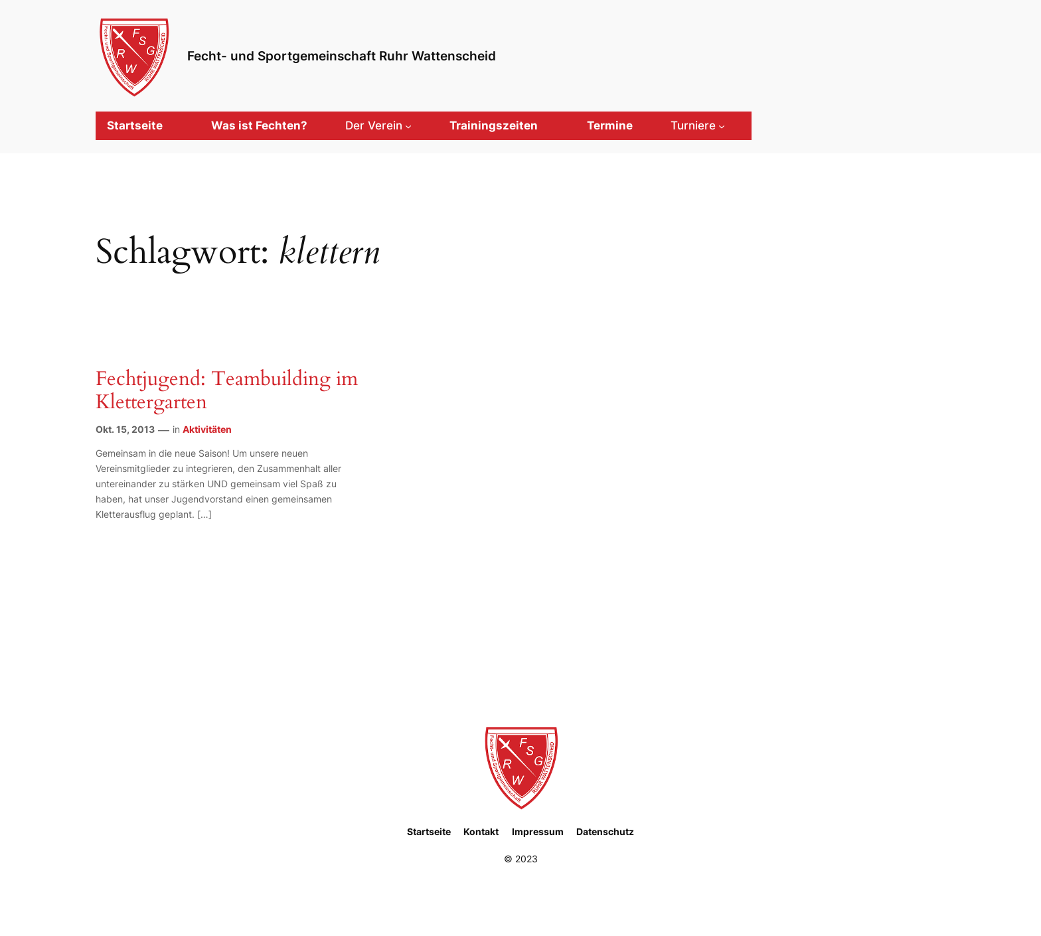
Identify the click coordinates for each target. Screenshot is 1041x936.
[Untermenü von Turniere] (698, 125)
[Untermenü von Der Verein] (378, 125)
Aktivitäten (207, 429)
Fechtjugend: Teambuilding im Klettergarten (227, 391)
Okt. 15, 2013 (125, 429)
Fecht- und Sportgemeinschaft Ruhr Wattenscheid (341, 56)
